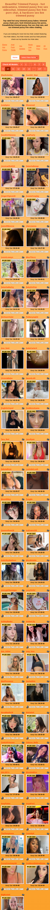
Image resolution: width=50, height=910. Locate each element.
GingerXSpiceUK (8, 184)
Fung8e (29, 459)
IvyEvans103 (31, 487)
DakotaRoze (6, 432)
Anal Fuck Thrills (13, 47)
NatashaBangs (32, 157)
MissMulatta (31, 514)
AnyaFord (30, 734)
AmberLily (30, 569)
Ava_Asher (6, 597)
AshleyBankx (7, 569)
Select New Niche (29, 57)
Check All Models (10, 64)
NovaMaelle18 (7, 652)
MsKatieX (30, 652)
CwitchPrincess (8, 679)
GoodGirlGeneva (8, 129)
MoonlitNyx (6, 459)
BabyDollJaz (31, 267)
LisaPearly (30, 129)
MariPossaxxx (7, 624)
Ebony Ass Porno (4, 47)
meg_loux (30, 597)
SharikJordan (7, 75)
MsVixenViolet (7, 294)
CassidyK (30, 761)
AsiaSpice (5, 102)
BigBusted (5, 817)
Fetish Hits (27, 906)
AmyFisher (5, 734)
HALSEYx (5, 706)
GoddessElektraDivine (35, 788)
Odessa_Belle (32, 679)
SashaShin (30, 624)
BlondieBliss (31, 706)
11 (13, 69)
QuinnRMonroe (7, 211)
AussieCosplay (32, 184)
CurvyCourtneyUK (9, 788)
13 (24, 69)
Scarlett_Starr (32, 75)
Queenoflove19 (7, 487)
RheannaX (30, 102)
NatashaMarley (7, 267)
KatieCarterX (31, 322)
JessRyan (30, 405)
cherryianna (31, 211)
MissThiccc (31, 240)
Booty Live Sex (30, 47)
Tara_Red (5, 405)
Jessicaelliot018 (8, 157)
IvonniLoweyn (7, 240)
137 (39, 69)
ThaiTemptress (7, 761)
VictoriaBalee (7, 349)
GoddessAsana (32, 376)
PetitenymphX (32, 294)
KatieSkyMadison (8, 514)
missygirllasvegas (9, 541)
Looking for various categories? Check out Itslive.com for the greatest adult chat (25, 873)
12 (18, 69)
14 (29, 69)
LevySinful (30, 541)
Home (15, 57)
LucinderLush (32, 432)
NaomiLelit (30, 349)
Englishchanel (7, 376)
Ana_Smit (5, 322)
